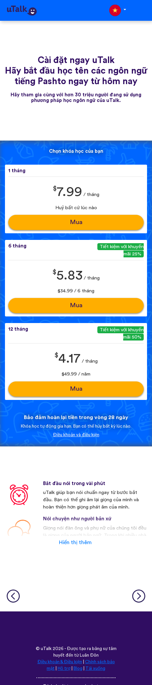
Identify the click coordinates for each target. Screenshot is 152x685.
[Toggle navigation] (142, 10)
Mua (76, 222)
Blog (78, 668)
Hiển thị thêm (75, 542)
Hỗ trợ (64, 668)
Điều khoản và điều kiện (76, 435)
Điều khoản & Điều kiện (59, 662)
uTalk (46, 648)
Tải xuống (95, 668)
